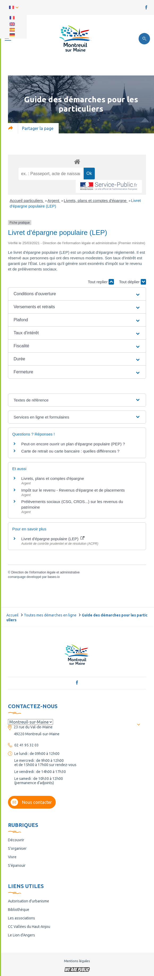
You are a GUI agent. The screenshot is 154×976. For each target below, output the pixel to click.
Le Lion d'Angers (21, 935)
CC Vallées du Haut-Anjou (29, 926)
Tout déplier (132, 282)
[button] (77, 294)
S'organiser (17, 848)
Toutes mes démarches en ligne (50, 615)
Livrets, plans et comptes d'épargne (96, 200)
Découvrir (16, 840)
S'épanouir (16, 865)
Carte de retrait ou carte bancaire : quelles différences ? (70, 451)
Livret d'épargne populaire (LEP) (52, 538)
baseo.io (53, 577)
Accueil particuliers (27, 200)
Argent (54, 200)
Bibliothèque (18, 909)
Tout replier (101, 282)
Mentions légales (77, 961)
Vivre (12, 857)
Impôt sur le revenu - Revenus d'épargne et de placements (73, 490)
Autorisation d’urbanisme (28, 901)
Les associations (21, 918)
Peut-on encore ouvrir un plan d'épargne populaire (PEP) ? (73, 444)
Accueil (12, 615)
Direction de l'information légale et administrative (45, 572)
